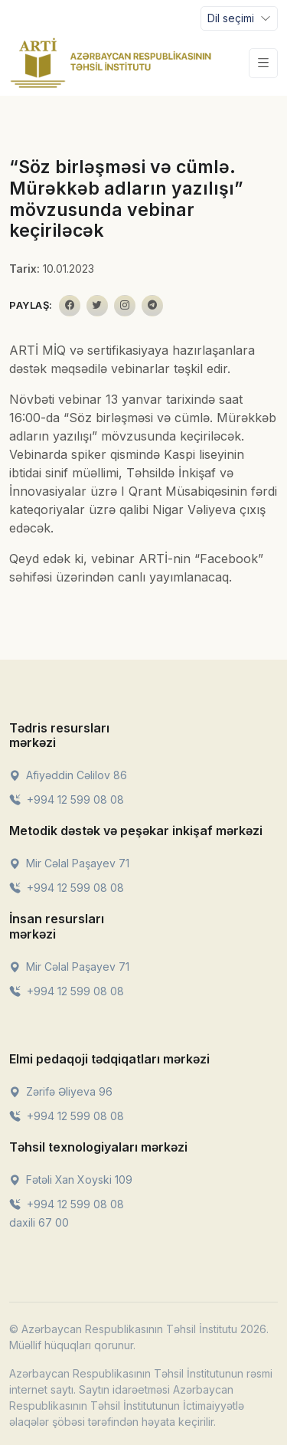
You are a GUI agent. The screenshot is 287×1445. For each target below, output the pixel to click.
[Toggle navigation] (239, 18)
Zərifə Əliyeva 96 (61, 1091)
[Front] (111, 63)
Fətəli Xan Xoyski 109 (70, 1179)
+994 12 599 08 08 (66, 799)
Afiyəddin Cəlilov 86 (68, 774)
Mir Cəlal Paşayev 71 (69, 863)
